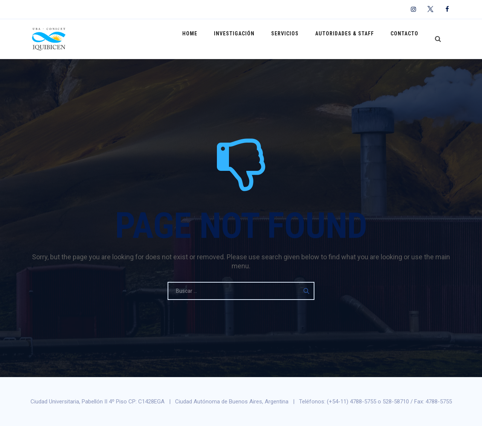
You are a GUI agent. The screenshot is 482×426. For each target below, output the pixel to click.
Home (206, 39)
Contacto (406, 39)
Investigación (247, 39)
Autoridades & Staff (350, 39)
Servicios (294, 39)
